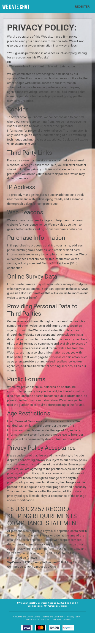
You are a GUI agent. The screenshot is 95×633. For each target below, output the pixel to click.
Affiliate (57, 620)
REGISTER (82, 6)
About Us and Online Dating (27, 617)
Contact (67, 620)
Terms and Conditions (54, 617)
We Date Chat (16, 7)
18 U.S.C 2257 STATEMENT (37, 620)
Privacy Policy (73, 617)
